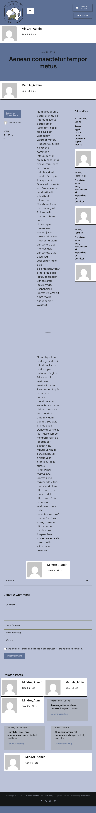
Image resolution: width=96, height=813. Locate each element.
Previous (10, 580)
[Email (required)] (48, 632)
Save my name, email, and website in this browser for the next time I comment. (44, 648)
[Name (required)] (48, 625)
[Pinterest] (4, 139)
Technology (80, 175)
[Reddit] (13, 135)
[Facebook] (4, 135)
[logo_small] (13, 2)
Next (88, 580)
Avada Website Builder (35, 796)
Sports (15, 115)
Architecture (80, 118)
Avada (49, 796)
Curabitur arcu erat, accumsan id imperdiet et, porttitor (23, 735)
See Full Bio (28, 34)
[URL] (48, 640)
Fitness (9, 115)
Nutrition (79, 233)
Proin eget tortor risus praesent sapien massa (80, 135)
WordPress (85, 796)
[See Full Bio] (35, 35)
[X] (9, 135)
